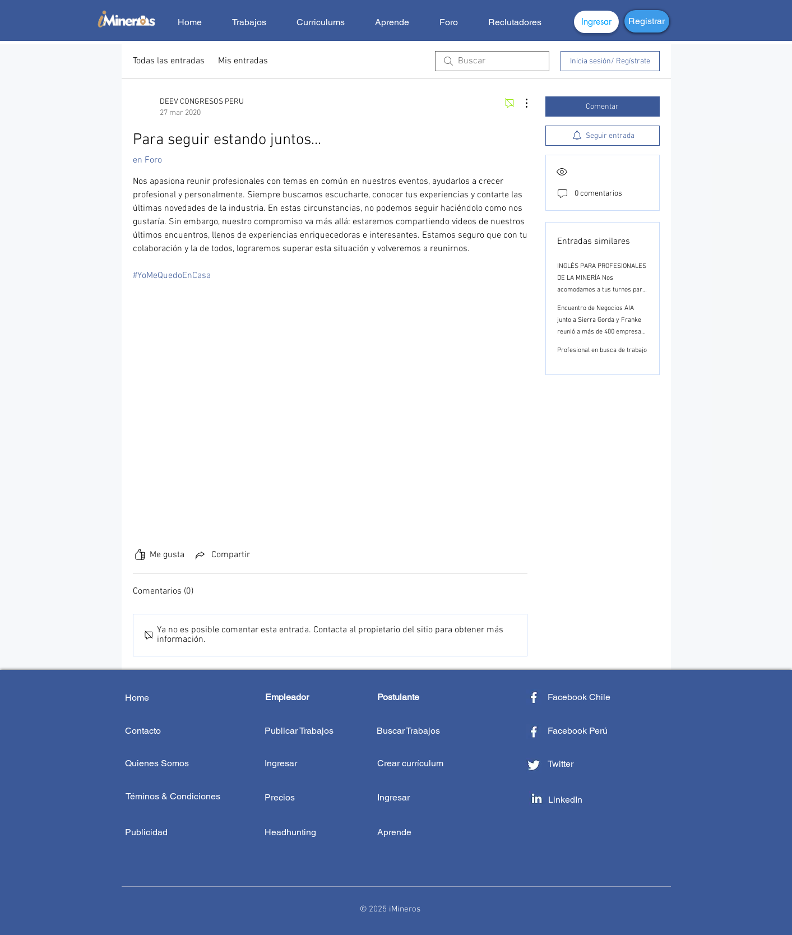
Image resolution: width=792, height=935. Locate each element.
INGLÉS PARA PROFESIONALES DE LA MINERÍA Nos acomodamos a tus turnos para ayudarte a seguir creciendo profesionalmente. (601, 289)
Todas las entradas (169, 61)
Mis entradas (243, 61)
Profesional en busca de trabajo (602, 350)
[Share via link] (221, 555)
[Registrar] (646, 21)
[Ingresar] (596, 22)
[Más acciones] (520, 103)
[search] (492, 61)
